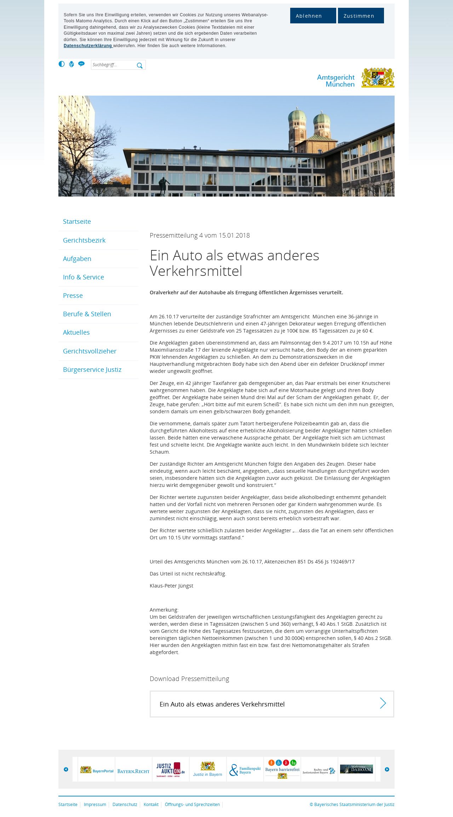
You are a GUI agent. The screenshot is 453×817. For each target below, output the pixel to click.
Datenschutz (125, 804)
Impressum (95, 804)
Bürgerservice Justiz (92, 369)
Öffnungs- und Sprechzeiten (192, 804)
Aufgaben (77, 258)
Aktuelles (76, 332)
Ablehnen (309, 15)
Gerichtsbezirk (84, 240)
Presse (73, 295)
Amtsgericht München (333, 79)
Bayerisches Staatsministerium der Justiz (354, 804)
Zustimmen (359, 15)
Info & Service (83, 277)
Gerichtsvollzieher (89, 351)
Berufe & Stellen (87, 314)
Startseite (77, 221)
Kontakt (151, 804)
